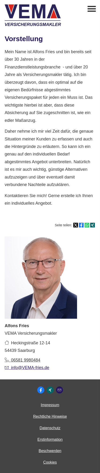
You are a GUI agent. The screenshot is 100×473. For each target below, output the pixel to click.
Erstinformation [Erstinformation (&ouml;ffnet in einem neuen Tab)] (50, 439)
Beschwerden (50, 451)
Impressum (50, 405)
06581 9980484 (22, 360)
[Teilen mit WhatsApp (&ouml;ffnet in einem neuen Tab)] (87, 225)
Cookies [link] (50, 462)
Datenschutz (50, 428)
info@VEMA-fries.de (27, 367)
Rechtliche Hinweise (50, 416)
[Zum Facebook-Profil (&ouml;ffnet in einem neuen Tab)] (40, 390)
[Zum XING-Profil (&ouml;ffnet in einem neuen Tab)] (50, 390)
